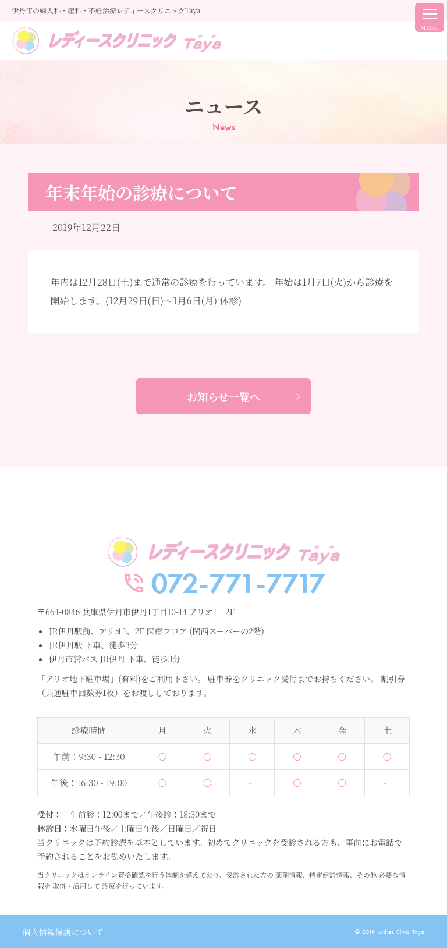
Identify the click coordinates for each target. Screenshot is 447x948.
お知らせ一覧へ (223, 396)
